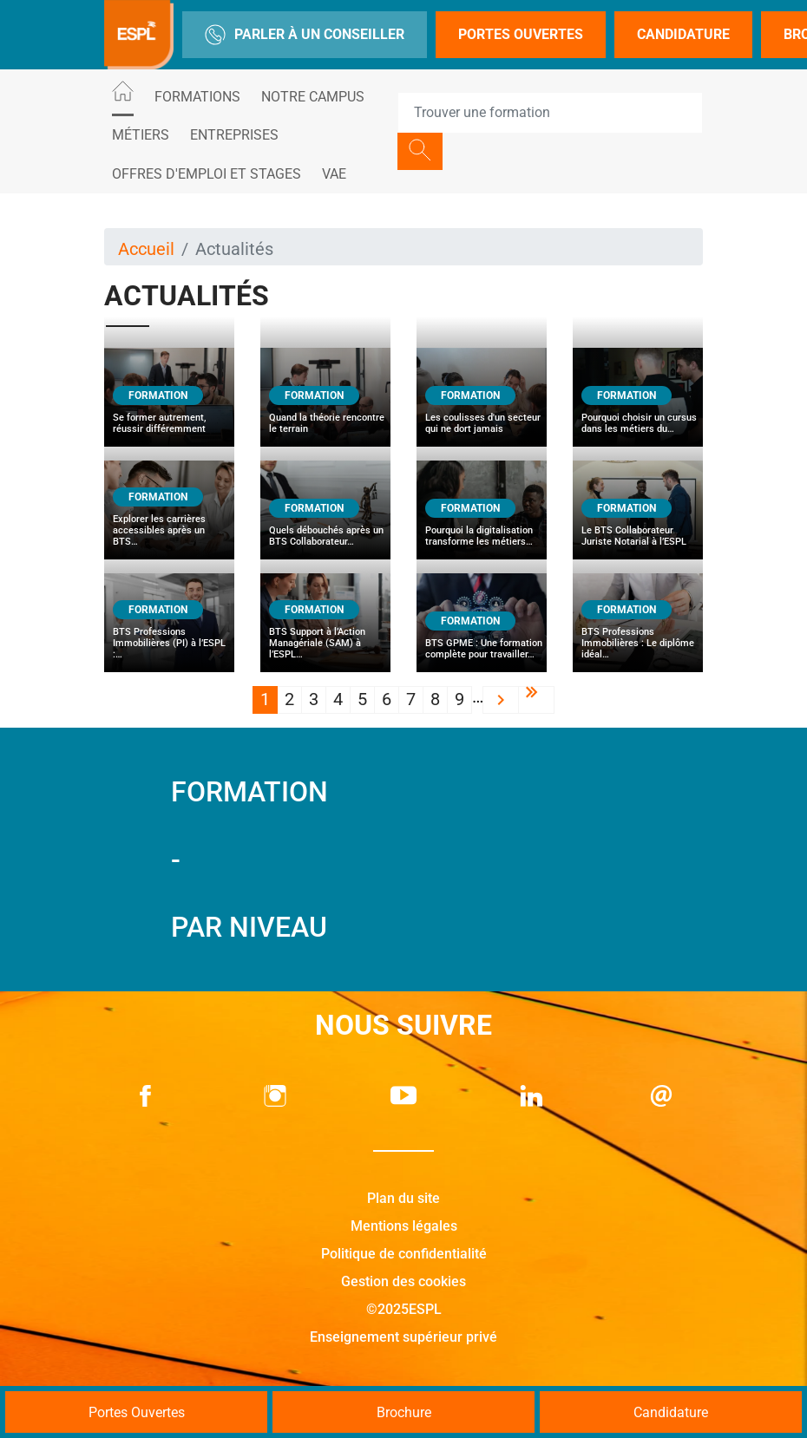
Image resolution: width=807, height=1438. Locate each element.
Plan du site (403, 1198)
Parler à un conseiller (304, 34)
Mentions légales (404, 1226)
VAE (334, 174)
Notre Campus (312, 96)
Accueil (146, 249)
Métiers (140, 135)
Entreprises (234, 135)
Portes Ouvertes (520, 34)
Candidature (683, 34)
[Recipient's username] (550, 113)
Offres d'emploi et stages (206, 174)
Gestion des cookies (403, 1281)
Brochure (404, 1412)
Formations (197, 96)
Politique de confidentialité (404, 1253)
